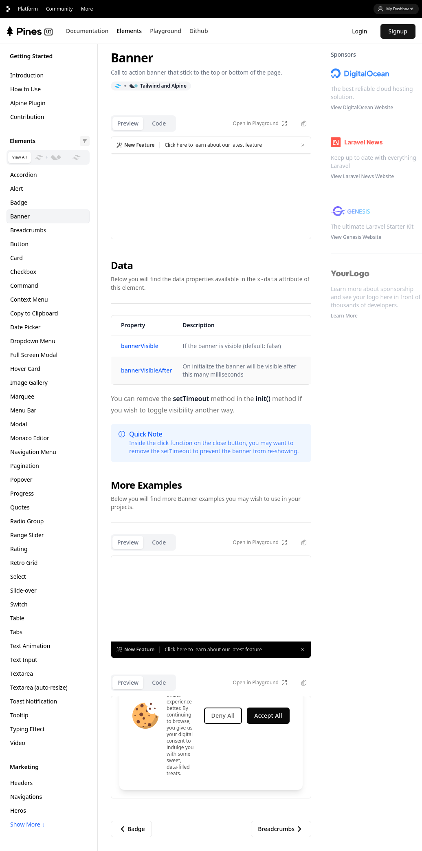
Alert (16, 188)
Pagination (24, 466)
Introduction (27, 75)
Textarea (21, 673)
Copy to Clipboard (34, 313)
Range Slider (27, 535)
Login (359, 31)
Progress (22, 493)
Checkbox (23, 272)
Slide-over (23, 590)
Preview (127, 123)
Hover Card (25, 369)
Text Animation (30, 646)
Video (17, 743)
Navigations (26, 796)
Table (17, 618)
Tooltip (19, 715)
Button (19, 244)
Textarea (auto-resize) (39, 687)
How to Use (25, 89)
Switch (19, 604)
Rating (19, 549)
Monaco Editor (29, 438)
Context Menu (29, 299)
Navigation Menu (33, 452)
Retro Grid (23, 563)
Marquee (22, 396)
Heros (18, 810)
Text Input (23, 660)
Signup (398, 31)
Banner (20, 216)
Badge (18, 202)
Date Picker (25, 327)
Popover (21, 479)
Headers (21, 783)
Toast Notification (33, 701)
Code (159, 123)
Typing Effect (27, 729)
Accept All (268, 715)
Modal (18, 424)
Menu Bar (23, 410)
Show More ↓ (27, 824)
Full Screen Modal (33, 355)
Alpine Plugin (28, 103)
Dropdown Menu (32, 341)
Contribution (27, 117)
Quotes (20, 507)
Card (16, 258)
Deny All (223, 715)
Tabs (16, 632)
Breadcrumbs (28, 230)
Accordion (23, 175)
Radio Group (27, 521)
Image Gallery (29, 382)
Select (18, 576)
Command (24, 285)
